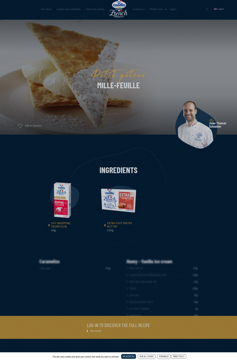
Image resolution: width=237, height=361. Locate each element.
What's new (156, 9)
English (219, 9)
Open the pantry (95, 9)
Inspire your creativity (69, 9)
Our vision (46, 9)
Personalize (164, 356)
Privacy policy (178, 356)
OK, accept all (128, 356)
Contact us (139, 9)
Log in (173, 9)
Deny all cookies (147, 356)
